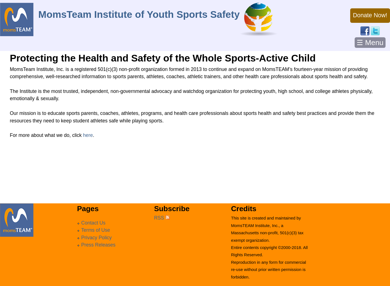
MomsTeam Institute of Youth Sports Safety (139, 14)
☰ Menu (370, 42)
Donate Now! (370, 15)
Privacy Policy (96, 237)
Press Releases (98, 245)
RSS (162, 218)
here (88, 135)
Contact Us (93, 223)
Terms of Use (95, 230)
